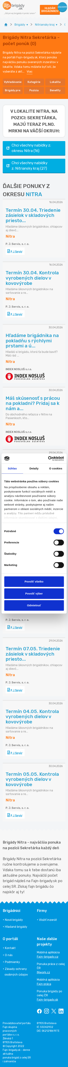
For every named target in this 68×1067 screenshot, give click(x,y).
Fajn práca (44, 984)
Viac (29, 71)
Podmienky (12, 962)
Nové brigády (14, 920)
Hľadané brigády (16, 926)
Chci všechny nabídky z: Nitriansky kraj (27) (27, 166)
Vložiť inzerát (48, 920)
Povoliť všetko (34, 581)
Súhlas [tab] (12, 468)
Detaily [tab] (34, 468)
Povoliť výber (34, 593)
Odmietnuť (34, 605)
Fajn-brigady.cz (47, 956)
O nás (9, 955)
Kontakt (10, 948)
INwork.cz (43, 972)
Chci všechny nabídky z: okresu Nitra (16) (28, 148)
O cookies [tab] (55, 468)
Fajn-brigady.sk (47, 999)
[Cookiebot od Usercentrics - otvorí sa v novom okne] (48, 458)
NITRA (34, 194)
